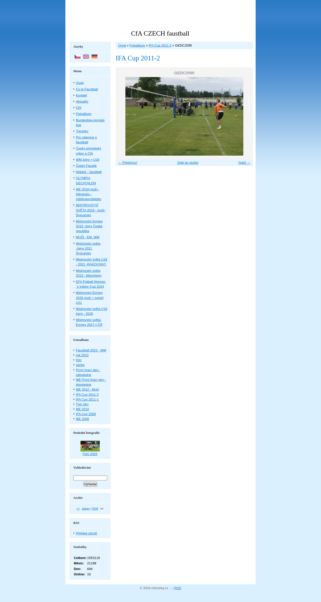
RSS (178, 588)
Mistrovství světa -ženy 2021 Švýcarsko (88, 248)
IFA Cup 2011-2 (160, 45)
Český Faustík (86, 166)
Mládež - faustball (89, 172)
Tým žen (82, 404)
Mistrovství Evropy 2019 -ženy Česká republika (89, 226)
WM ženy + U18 (87, 160)
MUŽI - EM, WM (87, 237)
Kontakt (81, 95)
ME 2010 (82, 409)
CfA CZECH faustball (160, 33)
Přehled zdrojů (86, 533)
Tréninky (82, 131)
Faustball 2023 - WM (91, 350)
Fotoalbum (137, 45)
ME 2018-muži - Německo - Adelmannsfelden (88, 194)
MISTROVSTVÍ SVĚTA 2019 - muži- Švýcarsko (90, 210)
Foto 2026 (90, 454)
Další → (244, 163)
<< (78, 508)
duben (85, 508)
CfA (78, 108)
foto (78, 360)
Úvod (122, 45)
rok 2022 (82, 355)
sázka (80, 365)
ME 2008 (82, 419)
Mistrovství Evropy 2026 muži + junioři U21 (90, 297)
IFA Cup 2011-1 (87, 399)
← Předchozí (127, 163)
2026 (95, 508)
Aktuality (82, 101)
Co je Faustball (87, 89)
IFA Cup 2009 (86, 414)
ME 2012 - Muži (87, 389)
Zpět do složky (187, 163)
